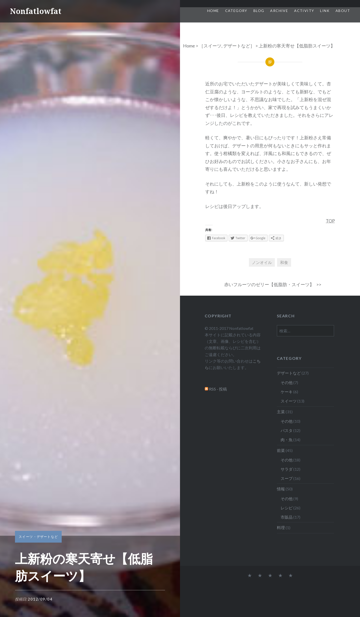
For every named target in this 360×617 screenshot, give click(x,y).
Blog (258, 10)
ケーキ (287, 391)
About (343, 10)
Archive (279, 10)
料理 (281, 527)
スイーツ (212, 45)
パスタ (287, 430)
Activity (304, 10)
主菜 (281, 411)
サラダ (287, 469)
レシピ (287, 507)
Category (236, 10)
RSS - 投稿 (218, 389)
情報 (281, 488)
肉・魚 (287, 439)
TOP (330, 220)
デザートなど (236, 45)
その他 (287, 382)
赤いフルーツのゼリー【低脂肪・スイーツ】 (269, 284)
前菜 (281, 450)
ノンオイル (262, 262)
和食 (284, 262)
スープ (287, 478)
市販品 (287, 517)
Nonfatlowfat (35, 11)
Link (325, 10)
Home (213, 10)
